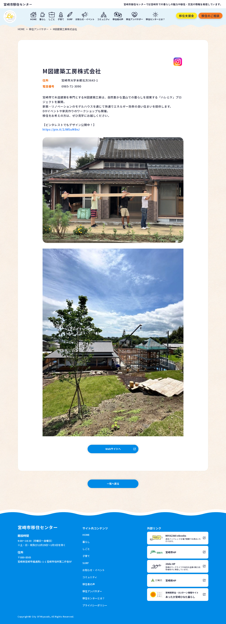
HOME (33, 19)
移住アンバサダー (134, 19)
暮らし (42, 19)
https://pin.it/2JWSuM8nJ (61, 129)
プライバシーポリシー (94, 605)
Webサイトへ (113, 449)
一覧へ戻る (113, 483)
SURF (70, 19)
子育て (61, 19)
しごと (52, 19)
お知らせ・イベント (84, 19)
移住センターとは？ (155, 19)
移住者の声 (118, 19)
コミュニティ (103, 19)
